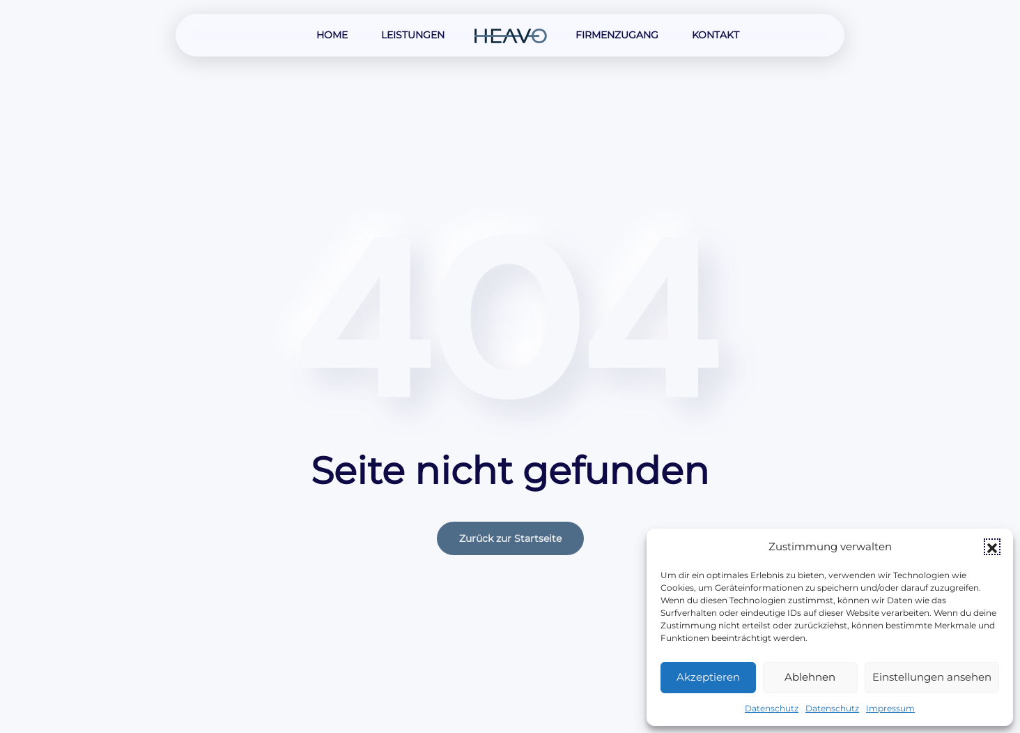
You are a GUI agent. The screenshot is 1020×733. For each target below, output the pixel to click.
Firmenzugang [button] (616, 35)
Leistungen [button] (413, 35)
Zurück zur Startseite (510, 538)
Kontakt (715, 35)
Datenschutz (771, 708)
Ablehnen (810, 676)
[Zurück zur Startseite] (510, 35)
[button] (992, 547)
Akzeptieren (708, 676)
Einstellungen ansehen (931, 676)
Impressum (890, 708)
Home (332, 35)
